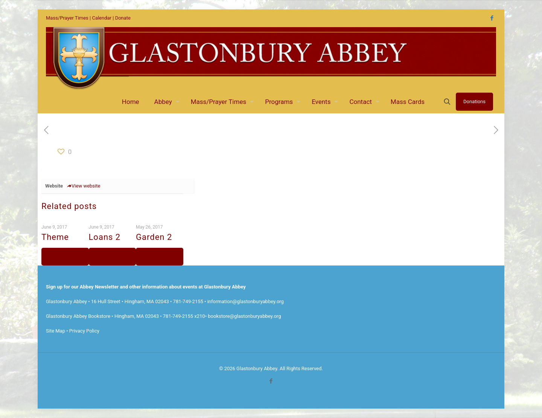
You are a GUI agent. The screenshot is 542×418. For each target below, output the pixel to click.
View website (83, 186)
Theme (55, 237)
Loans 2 (105, 237)
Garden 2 (154, 237)
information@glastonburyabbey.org (245, 301)
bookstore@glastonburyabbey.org (244, 316)
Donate (123, 18)
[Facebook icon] (492, 18)
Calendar (101, 18)
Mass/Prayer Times (67, 18)
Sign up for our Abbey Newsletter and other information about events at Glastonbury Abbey (146, 287)
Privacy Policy (84, 331)
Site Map (55, 331)
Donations (474, 101)
